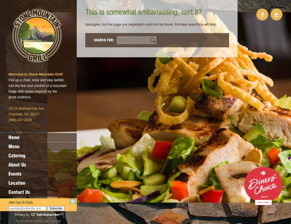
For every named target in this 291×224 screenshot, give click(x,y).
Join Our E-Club (21, 203)
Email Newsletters (32, 221)
